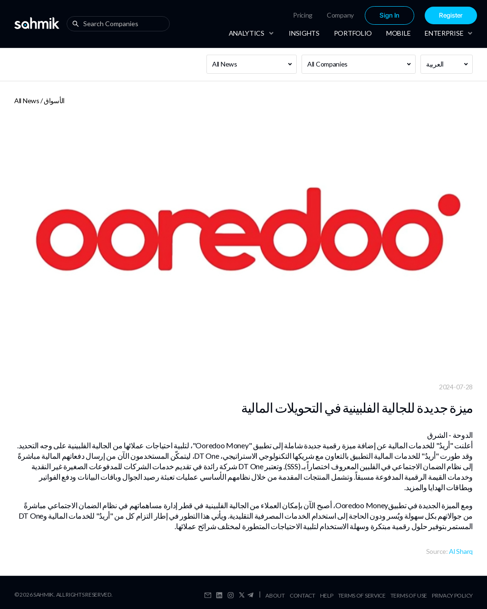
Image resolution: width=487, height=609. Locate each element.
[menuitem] (303, 15)
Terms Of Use (408, 595)
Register (451, 15)
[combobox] (120, 24)
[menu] (354, 15)
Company (340, 15)
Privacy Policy (452, 595)
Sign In (389, 15)
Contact (302, 595)
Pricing (302, 15)
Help (326, 595)
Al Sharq (461, 551)
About (275, 595)
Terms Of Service (362, 595)
